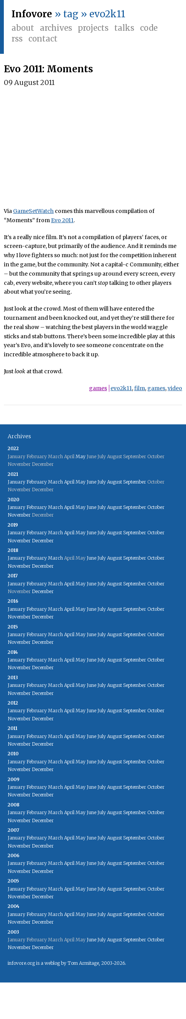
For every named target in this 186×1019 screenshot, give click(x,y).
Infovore (32, 14)
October (156, 507)
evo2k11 (121, 388)
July (101, 482)
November (19, 515)
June (91, 482)
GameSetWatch (33, 211)
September (134, 482)
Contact (43, 38)
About (23, 28)
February (36, 482)
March (55, 482)
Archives (56, 28)
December (43, 541)
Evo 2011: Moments (48, 69)
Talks (124, 28)
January (16, 482)
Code (149, 28)
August (114, 482)
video (175, 388)
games (98, 388)
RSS (17, 38)
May (81, 456)
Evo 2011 (62, 220)
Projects (93, 28)
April (69, 482)
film (139, 388)
